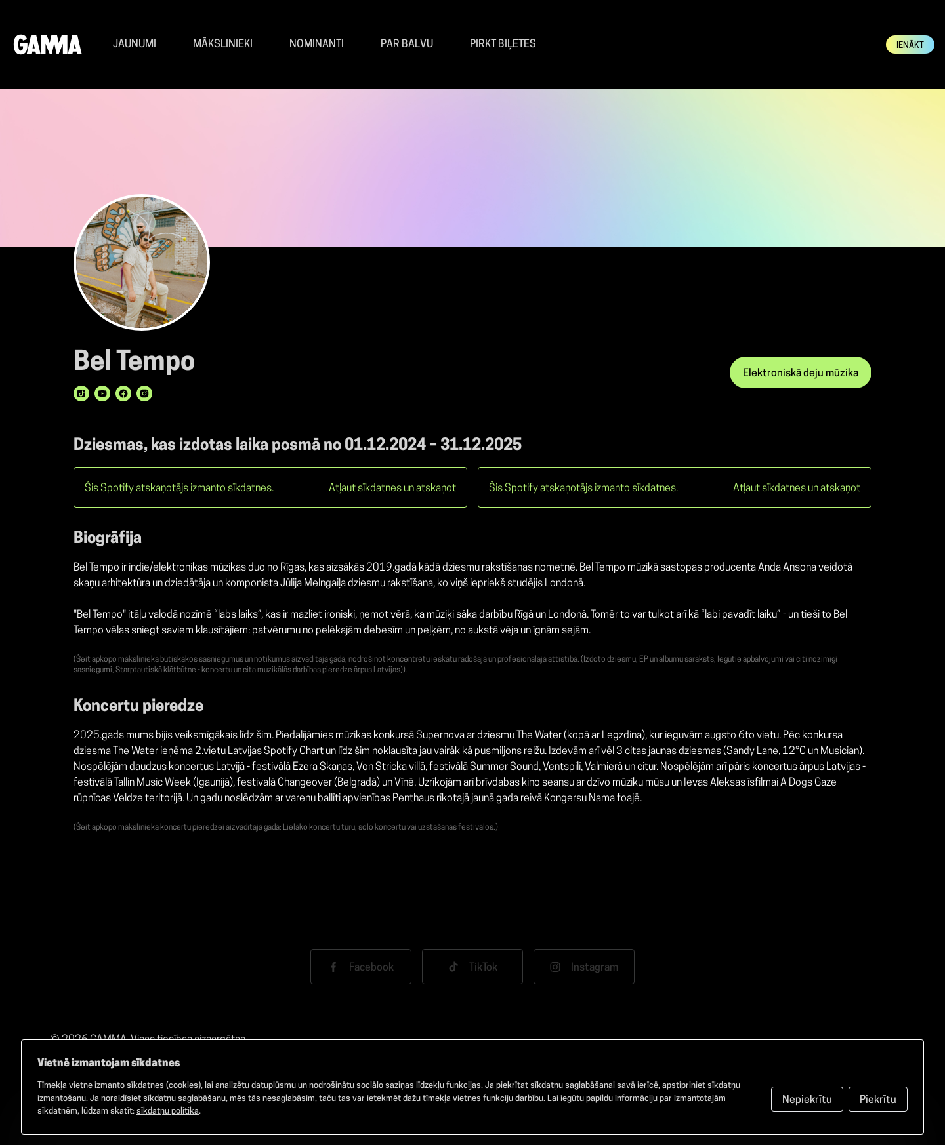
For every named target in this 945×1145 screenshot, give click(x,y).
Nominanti (316, 44)
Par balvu (407, 44)
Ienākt (910, 45)
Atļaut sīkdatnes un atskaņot (392, 488)
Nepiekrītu (807, 1100)
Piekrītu (878, 1100)
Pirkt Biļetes (503, 44)
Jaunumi (134, 44)
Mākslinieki (223, 44)
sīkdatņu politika (167, 1111)
